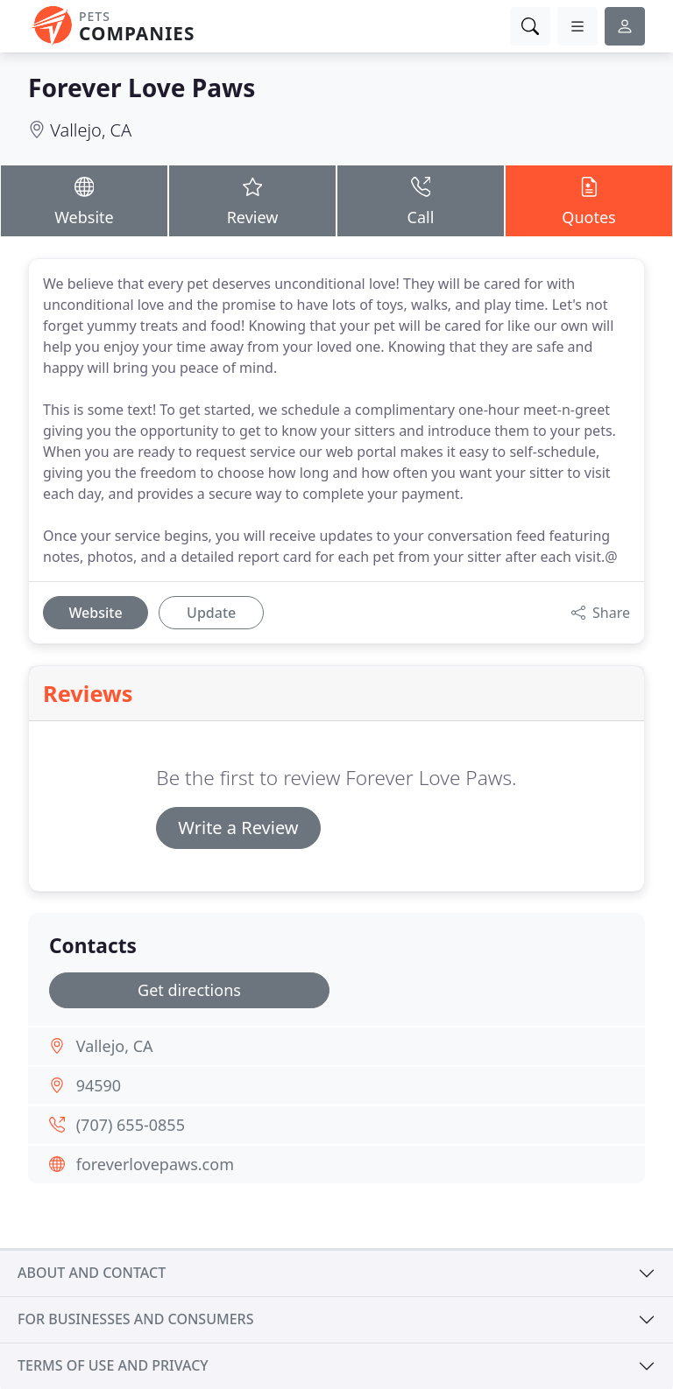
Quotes (589, 200)
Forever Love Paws (141, 87)
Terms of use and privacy (113, 1365)
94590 (98, 1085)
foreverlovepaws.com (155, 1164)
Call (420, 200)
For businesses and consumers (135, 1319)
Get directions (189, 989)
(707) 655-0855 (130, 1124)
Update (211, 612)
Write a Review (238, 827)
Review (252, 200)
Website (84, 200)
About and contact (92, 1272)
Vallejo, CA (90, 130)
